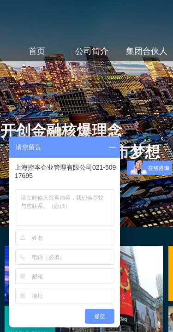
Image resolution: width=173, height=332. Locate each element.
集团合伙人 (146, 51)
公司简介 (91, 51)
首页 (37, 51)
